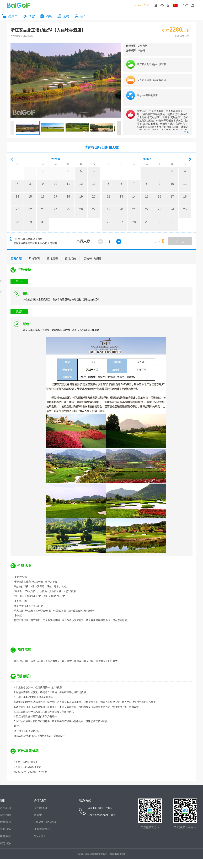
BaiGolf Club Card (45, 822)
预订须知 (70, 258)
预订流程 (52, 258)
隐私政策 (5, 829)
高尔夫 (13, 16)
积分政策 (5, 843)
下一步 (180, 241)
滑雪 (32, 16)
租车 (83, 16)
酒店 (49, 16)
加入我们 (39, 836)
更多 (186, 132)
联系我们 (5, 822)
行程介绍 (16, 259)
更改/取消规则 (92, 258)
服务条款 (5, 836)
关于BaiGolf (41, 807)
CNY (185, 5)
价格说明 (180, 35)
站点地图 (5, 814)
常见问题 (5, 807)
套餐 (66, 16)
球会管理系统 (42, 829)
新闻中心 (39, 814)
